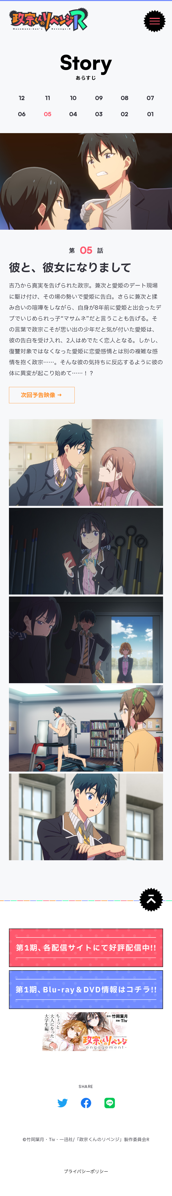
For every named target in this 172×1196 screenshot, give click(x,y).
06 (22, 114)
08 (124, 97)
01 (150, 114)
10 (73, 97)
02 (124, 114)
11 (47, 97)
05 (47, 114)
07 (150, 97)
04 (73, 114)
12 (22, 97)
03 (99, 114)
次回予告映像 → (41, 395)
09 (99, 97)
